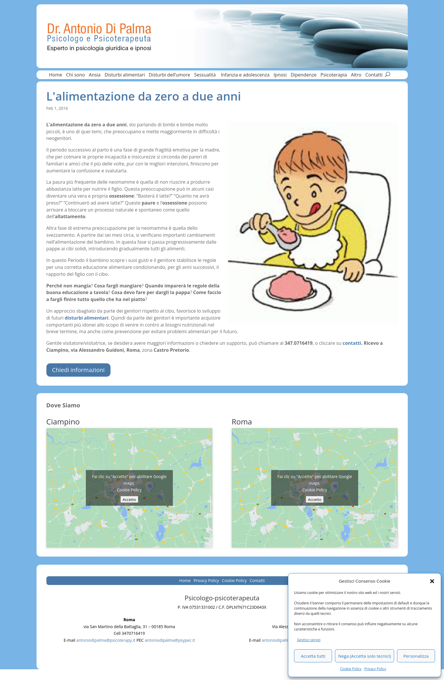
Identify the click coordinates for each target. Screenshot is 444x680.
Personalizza (416, 656)
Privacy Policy (375, 668)
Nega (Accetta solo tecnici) (364, 656)
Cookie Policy (350, 668)
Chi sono (75, 75)
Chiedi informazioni (78, 370)
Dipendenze (303, 75)
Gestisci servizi (308, 639)
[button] (432, 581)
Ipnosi (280, 75)
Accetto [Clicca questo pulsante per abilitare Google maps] (129, 499)
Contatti (374, 75)
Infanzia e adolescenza (245, 75)
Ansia (94, 75)
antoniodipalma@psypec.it (170, 640)
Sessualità (205, 75)
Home (55, 75)
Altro (356, 75)
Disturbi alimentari (124, 75)
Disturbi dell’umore (169, 75)
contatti (351, 343)
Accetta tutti (313, 656)
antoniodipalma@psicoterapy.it (105, 640)
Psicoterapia (333, 75)
